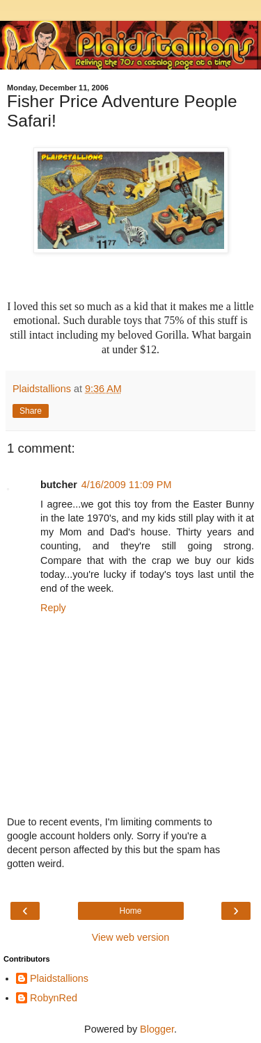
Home (130, 911)
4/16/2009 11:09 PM (126, 484)
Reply (53, 607)
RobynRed (53, 997)
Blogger (157, 1029)
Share (30, 411)
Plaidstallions (59, 978)
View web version (131, 937)
